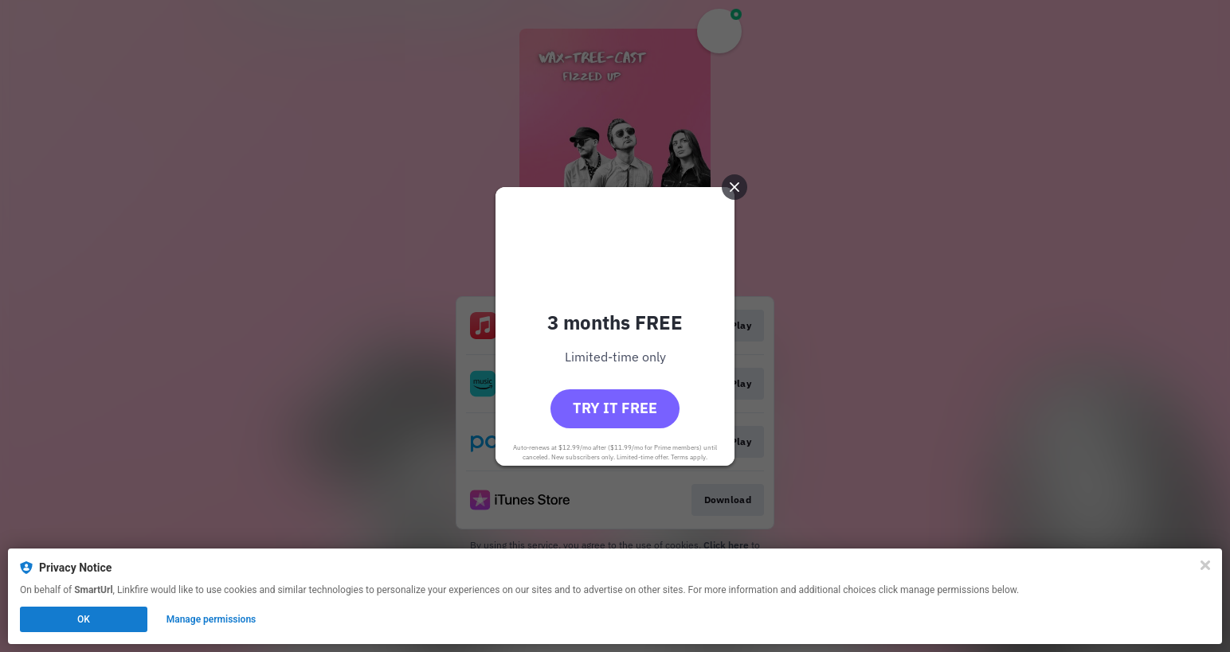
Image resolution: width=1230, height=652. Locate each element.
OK (83, 619)
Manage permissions (211, 619)
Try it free (615, 408)
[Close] (1205, 565)
